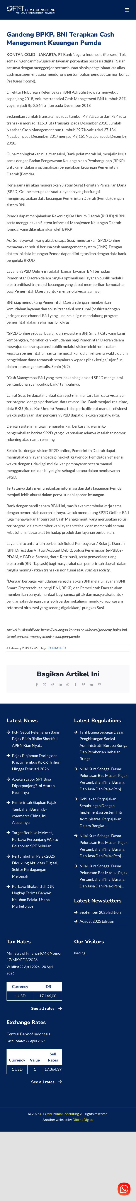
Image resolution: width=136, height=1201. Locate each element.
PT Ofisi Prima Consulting (59, 1114)
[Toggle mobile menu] (127, 10)
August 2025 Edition (97, 921)
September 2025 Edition (100, 912)
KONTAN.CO (57, 648)
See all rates (46, 1008)
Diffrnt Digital (83, 1119)
